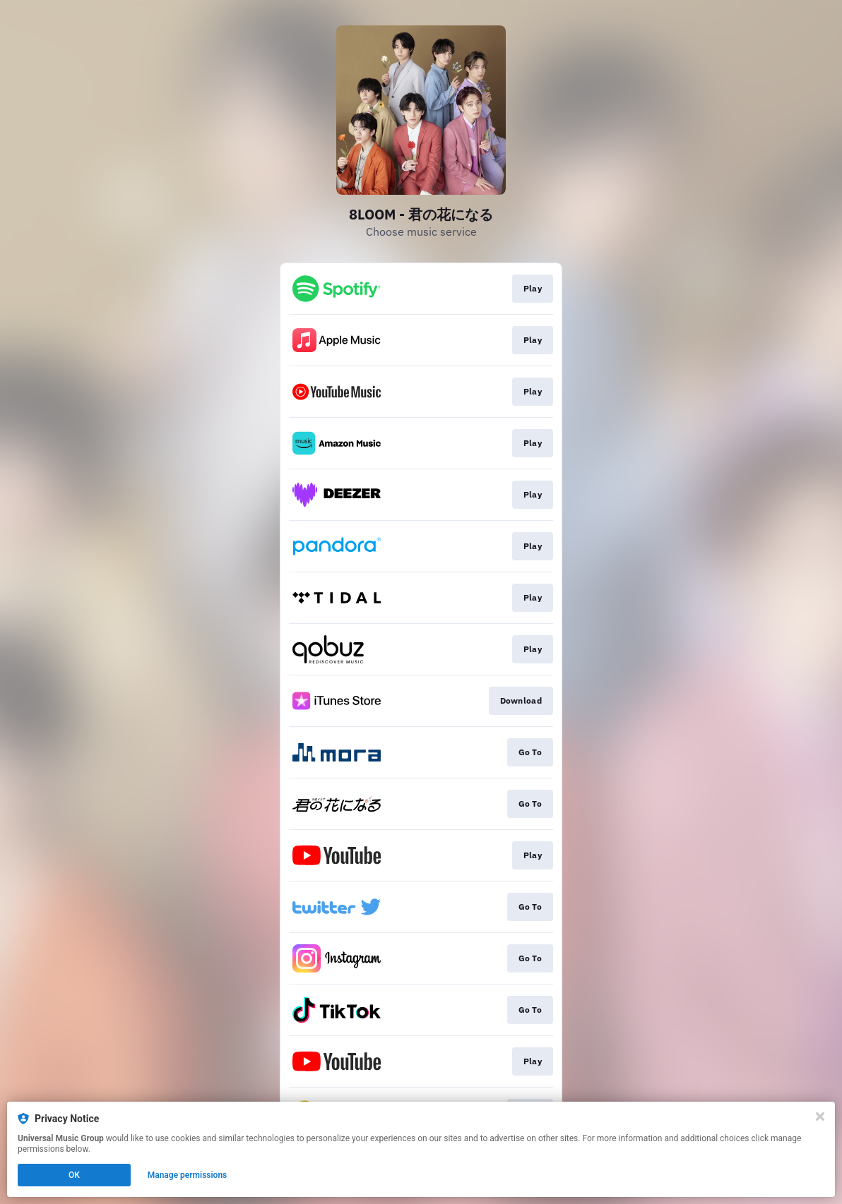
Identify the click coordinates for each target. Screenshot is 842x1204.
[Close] (820, 1116)
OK (74, 1175)
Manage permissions (187, 1175)
